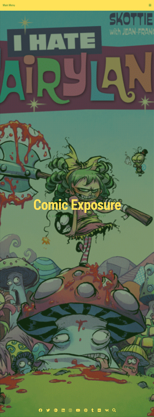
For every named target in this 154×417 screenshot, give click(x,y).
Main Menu (77, 5)
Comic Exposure (77, 204)
